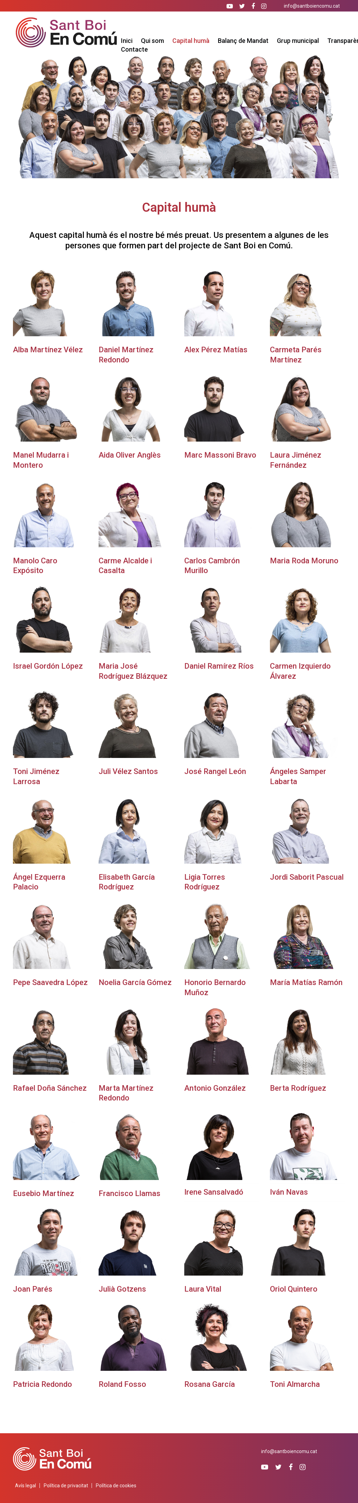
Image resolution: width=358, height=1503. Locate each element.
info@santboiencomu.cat (312, 6)
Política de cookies (116, 1485)
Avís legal (25, 1485)
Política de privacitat (66, 1485)
